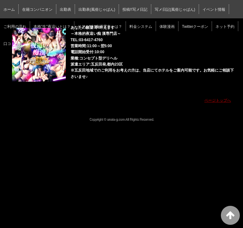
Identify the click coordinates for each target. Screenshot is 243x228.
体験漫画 (167, 26)
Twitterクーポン (195, 26)
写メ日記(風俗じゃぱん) (175, 9)
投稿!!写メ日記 (134, 9)
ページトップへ (217, 100)
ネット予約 (224, 26)
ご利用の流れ (14, 26)
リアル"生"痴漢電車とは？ (100, 26)
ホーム (9, 9)
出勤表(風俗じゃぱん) (96, 9)
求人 (33, 43)
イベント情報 (213, 9)
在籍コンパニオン (37, 9)
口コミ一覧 (12, 43)
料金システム (140, 26)
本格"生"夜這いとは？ (52, 26)
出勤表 (65, 9)
